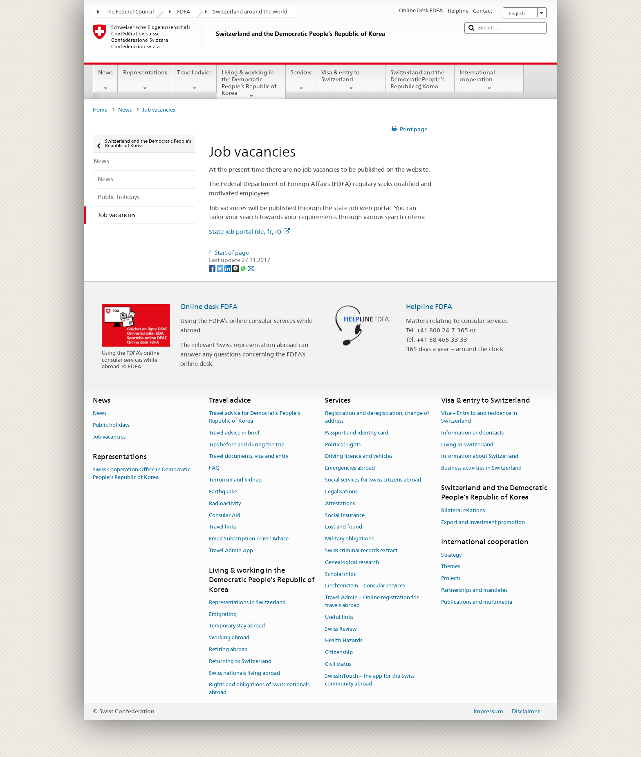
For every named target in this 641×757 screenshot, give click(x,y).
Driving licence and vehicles (358, 456)
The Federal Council (129, 12)
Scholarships (340, 574)
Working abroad (229, 637)
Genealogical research (352, 562)
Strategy (451, 555)
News (105, 80)
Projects (450, 578)
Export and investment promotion (483, 522)
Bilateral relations (463, 510)
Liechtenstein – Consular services (365, 586)
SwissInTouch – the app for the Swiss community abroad (370, 680)
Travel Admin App (231, 550)
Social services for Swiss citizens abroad (373, 480)
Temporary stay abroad (237, 626)
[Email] (251, 267)
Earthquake (223, 491)
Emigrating (223, 614)
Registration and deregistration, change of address (377, 417)
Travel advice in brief (234, 433)
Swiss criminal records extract (361, 550)
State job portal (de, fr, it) (249, 231)
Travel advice (194, 80)
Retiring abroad (228, 649)
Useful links (339, 617)
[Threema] (236, 267)
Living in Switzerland (467, 444)
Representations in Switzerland (247, 602)
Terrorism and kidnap (235, 480)
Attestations (340, 503)
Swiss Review (341, 629)
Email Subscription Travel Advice (249, 538)
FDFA (183, 12)
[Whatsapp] (244, 267)
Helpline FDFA (429, 306)
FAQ (214, 468)
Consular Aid (224, 515)
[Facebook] (213, 267)
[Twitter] (220, 267)
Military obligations (349, 538)
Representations (144, 80)
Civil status (338, 664)
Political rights (343, 444)
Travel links (222, 527)
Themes (450, 567)
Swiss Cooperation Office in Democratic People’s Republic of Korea (141, 473)
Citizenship (339, 652)
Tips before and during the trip (247, 444)
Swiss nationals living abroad (244, 673)
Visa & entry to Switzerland (351, 80)
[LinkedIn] (228, 267)
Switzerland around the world (250, 12)
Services (301, 80)
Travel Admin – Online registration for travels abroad (372, 601)
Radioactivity (225, 503)
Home (100, 110)
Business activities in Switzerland (481, 468)
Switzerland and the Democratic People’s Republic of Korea (420, 80)
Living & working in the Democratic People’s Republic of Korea (251, 84)
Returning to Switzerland (240, 661)
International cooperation (489, 80)
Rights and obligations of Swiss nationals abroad (259, 689)
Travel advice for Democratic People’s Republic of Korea (254, 417)
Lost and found (343, 527)
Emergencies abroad (350, 468)
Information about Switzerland (479, 456)
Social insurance (345, 515)
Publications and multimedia (476, 602)
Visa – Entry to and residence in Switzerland (479, 417)
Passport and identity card (356, 433)
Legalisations (341, 491)
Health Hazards (343, 641)
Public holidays (111, 425)
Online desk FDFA (209, 306)
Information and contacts (472, 433)
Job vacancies (109, 437)
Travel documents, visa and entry (248, 456)
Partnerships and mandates (474, 590)
